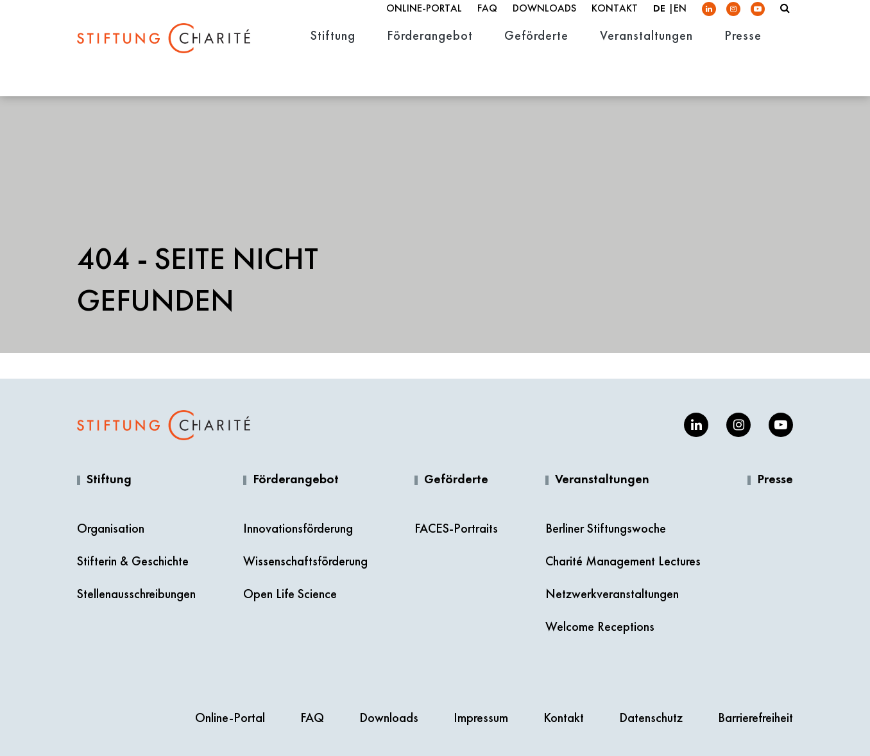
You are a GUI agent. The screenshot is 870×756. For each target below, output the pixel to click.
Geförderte (456, 480)
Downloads (544, 20)
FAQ (487, 20)
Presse (775, 480)
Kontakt (615, 20)
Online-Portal (424, 20)
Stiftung (109, 480)
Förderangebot (296, 480)
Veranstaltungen (602, 480)
